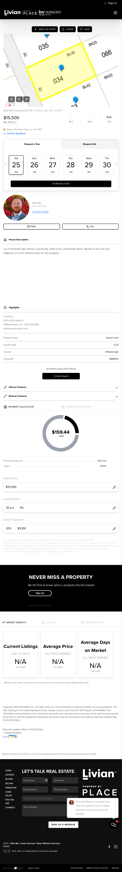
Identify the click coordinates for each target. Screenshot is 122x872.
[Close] (115, 840)
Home (8, 770)
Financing (10, 787)
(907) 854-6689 (90, 810)
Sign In (110, 3)
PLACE (6, 846)
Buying (9, 779)
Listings (9, 775)
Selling (9, 783)
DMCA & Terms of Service (97, 868)
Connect (10, 807)
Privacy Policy (77, 868)
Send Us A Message (63, 824)
